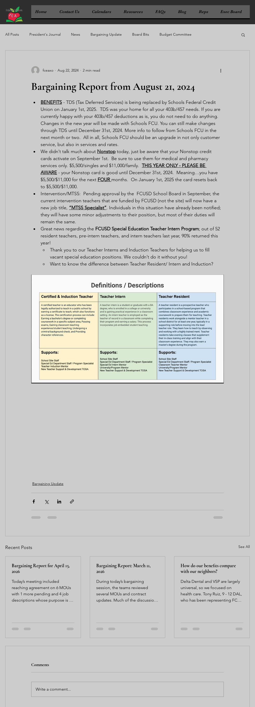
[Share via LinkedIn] (59, 501)
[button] (243, 35)
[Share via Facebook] (33, 501)
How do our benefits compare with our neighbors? (208, 568)
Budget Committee (176, 34)
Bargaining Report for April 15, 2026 (41, 568)
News (75, 34)
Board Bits (140, 34)
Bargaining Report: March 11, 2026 (123, 568)
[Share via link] (71, 501)
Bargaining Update (106, 34)
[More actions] (221, 70)
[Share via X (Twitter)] (46, 501)
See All (244, 546)
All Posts (12, 34)
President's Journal (45, 34)
